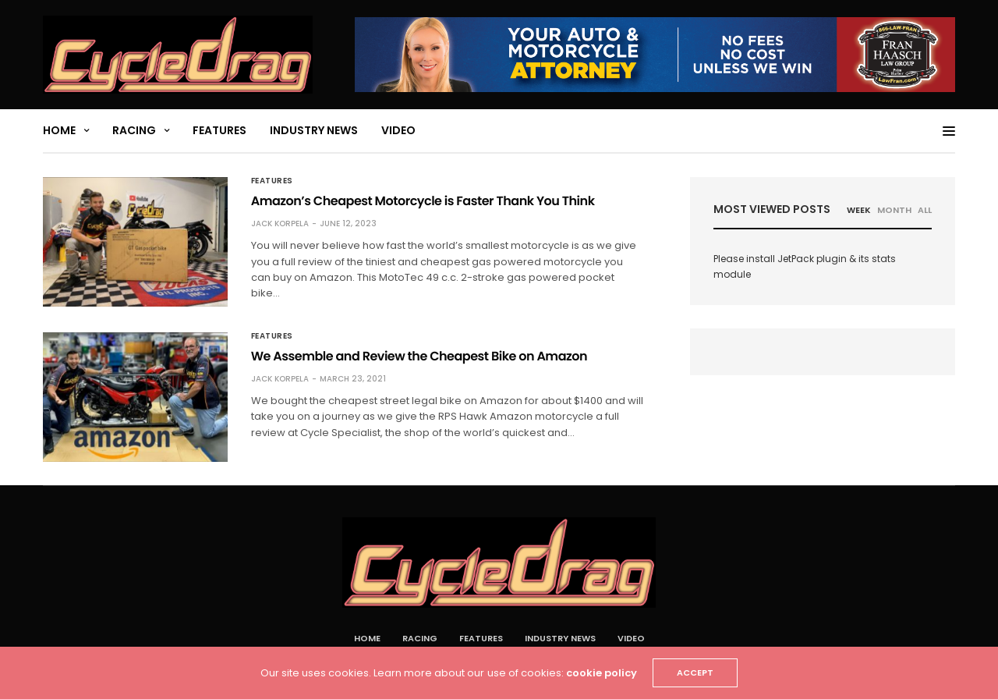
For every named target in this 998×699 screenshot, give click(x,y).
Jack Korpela (280, 223)
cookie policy (601, 672)
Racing (134, 130)
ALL (925, 209)
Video (398, 130)
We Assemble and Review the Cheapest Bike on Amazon (419, 356)
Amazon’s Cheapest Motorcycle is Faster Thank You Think (423, 201)
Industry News (314, 130)
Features (219, 130)
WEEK (859, 209)
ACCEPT (695, 672)
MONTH (894, 209)
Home (59, 130)
